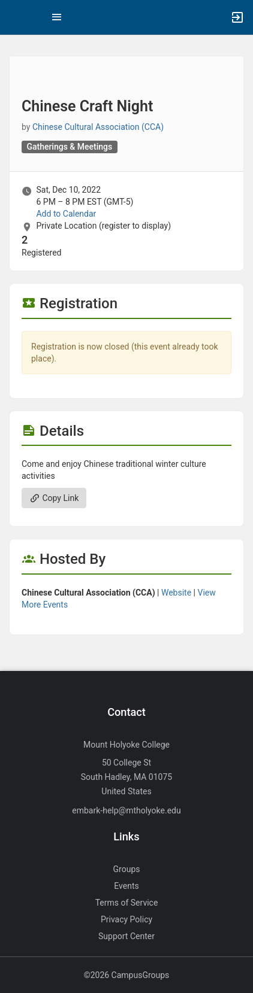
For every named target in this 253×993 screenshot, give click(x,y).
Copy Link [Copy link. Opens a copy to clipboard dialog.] (54, 498)
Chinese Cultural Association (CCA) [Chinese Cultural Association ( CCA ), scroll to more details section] (98, 127)
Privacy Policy (126, 919)
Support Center (126, 936)
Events (126, 886)
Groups (126, 869)
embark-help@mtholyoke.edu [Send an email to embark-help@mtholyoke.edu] (126, 810)
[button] (15, 17)
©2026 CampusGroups (127, 975)
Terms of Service (126, 902)
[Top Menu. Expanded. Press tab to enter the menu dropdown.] (57, 17)
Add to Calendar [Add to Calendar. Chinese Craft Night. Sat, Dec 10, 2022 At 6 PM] (66, 213)
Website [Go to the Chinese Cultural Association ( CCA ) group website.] (176, 592)
